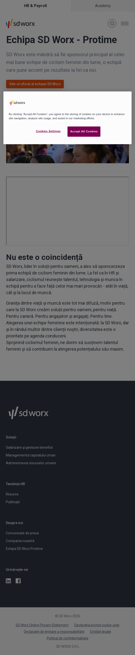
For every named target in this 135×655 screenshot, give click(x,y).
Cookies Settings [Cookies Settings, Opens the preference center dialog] (48, 131)
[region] (67, 117)
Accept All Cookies (84, 131)
